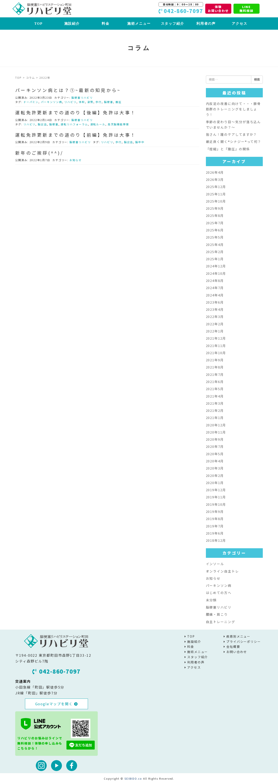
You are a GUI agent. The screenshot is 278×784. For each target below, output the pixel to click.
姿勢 (90, 102)
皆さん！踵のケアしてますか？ (231, 134)
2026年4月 (215, 172)
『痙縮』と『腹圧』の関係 (228, 149)
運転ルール (98, 124)
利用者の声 (206, 23)
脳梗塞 (108, 102)
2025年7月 (215, 223)
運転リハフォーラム (74, 124)
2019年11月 (216, 497)
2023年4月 (215, 309)
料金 (105, 23)
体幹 (82, 102)
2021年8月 (215, 367)
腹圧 (119, 102)
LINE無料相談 (246, 9)
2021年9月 (215, 360)
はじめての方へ (219, 592)
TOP (38, 23)
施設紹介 (72, 23)
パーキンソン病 (51, 102)
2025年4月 (215, 244)
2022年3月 (215, 316)
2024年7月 (215, 287)
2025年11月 (216, 194)
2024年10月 (216, 273)
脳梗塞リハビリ (82, 97)
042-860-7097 (56, 671)
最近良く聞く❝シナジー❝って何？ (233, 141)
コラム (30, 77)
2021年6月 (215, 381)
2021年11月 (216, 345)
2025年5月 (215, 237)
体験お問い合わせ (218, 9)
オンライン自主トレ (222, 571)
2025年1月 (215, 259)
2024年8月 (215, 280)
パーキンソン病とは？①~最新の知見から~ (68, 90)
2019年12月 (216, 490)
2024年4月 (215, 295)
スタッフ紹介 (172, 23)
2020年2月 (215, 475)
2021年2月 (215, 410)
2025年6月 (215, 230)
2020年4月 (215, 461)
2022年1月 (215, 331)
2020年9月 (215, 439)
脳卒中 (139, 142)
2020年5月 (215, 454)
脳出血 (42, 124)
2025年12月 (216, 186)
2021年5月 (215, 388)
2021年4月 (215, 396)
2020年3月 (215, 468)
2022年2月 (215, 324)
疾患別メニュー (238, 636)
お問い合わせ (236, 652)
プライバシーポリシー (243, 641)
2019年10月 (216, 504)
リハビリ (70, 102)
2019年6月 (215, 533)
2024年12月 (216, 266)
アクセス (239, 23)
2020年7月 (215, 446)
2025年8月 (215, 215)
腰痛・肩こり (217, 614)
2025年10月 (216, 201)
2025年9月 (215, 208)
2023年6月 (215, 302)
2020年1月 (215, 482)
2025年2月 (215, 251)
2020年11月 (216, 432)
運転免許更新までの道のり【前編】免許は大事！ (75, 135)
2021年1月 (215, 417)
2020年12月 (216, 425)
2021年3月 (215, 403)
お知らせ (76, 160)
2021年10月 (216, 352)
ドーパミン (31, 102)
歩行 (99, 102)
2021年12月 (216, 338)
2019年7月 (215, 526)
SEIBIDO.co (133, 778)
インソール (215, 563)
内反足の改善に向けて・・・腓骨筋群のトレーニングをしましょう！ (233, 109)
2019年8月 (215, 518)
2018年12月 (216, 540)
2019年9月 (215, 511)
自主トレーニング (220, 621)
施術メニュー (139, 23)
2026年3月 (215, 179)
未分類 (211, 600)
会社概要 (233, 646)
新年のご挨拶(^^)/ (39, 153)
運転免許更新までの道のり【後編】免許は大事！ (75, 112)
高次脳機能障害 (118, 124)
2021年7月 (215, 374)
